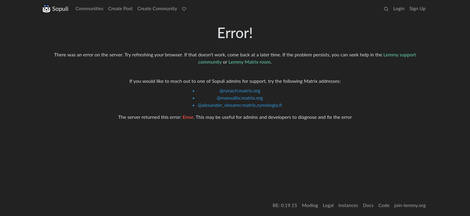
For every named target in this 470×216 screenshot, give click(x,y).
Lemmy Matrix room (249, 61)
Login (399, 8)
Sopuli (55, 9)
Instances (348, 205)
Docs (368, 205)
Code (384, 205)
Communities (89, 8)
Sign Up (417, 8)
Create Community (157, 8)
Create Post (120, 8)
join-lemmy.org (410, 205)
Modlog (310, 205)
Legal (328, 205)
